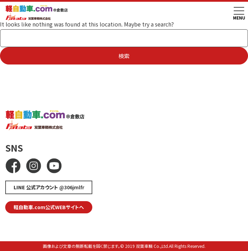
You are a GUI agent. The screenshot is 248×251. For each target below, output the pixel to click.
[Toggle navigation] (239, 11)
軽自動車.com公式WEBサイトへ (49, 207)
